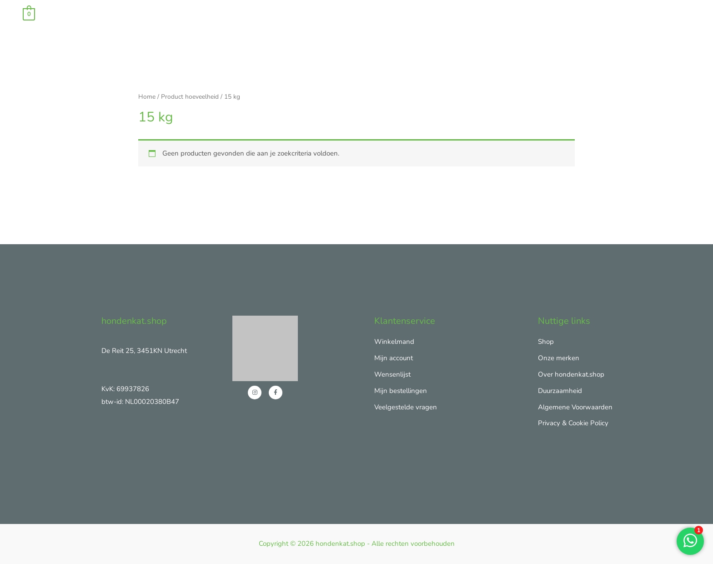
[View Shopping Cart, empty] (29, 13)
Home (147, 96)
